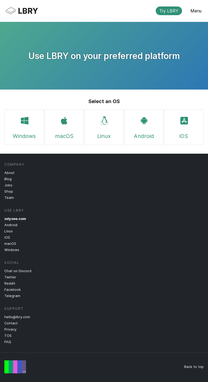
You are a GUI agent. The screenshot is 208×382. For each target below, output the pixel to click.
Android (144, 126)
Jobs (8, 185)
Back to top (194, 367)
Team (9, 198)
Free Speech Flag (15, 366)
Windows (24, 126)
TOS (8, 336)
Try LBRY (168, 11)
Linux (104, 126)
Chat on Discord (17, 271)
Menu (196, 11)
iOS (183, 126)
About (9, 173)
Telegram (12, 296)
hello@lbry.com (17, 317)
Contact (11, 323)
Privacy (10, 329)
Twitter (10, 277)
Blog (8, 179)
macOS (64, 126)
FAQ (7, 342)
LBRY (99, 11)
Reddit (9, 283)
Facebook (12, 290)
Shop (8, 191)
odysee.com (15, 219)
